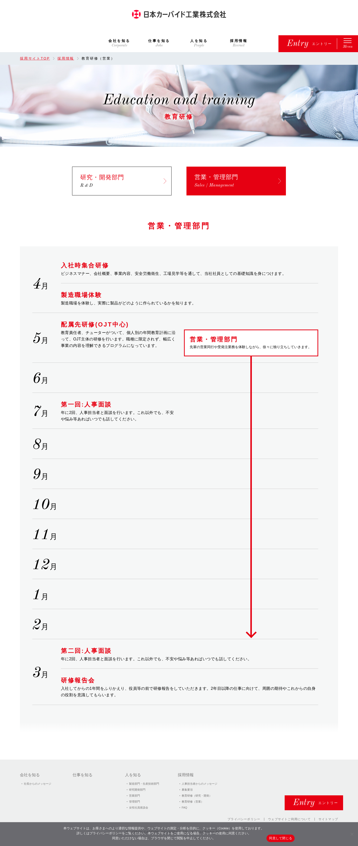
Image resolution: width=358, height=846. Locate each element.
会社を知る (119, 41)
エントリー (309, 43)
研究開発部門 (137, 789)
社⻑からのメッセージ (37, 783)
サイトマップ (328, 819)
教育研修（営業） (193, 801)
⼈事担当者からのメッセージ (199, 783)
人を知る (199, 41)
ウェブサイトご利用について (289, 819)
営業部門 (134, 795)
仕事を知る (159, 41)
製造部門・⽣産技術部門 (144, 783)
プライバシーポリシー (243, 819)
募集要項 (187, 789)
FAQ (184, 807)
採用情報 (238, 41)
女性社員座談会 (138, 807)
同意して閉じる (280, 838)
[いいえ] (351, 834)
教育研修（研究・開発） (197, 795)
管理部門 (134, 801)
